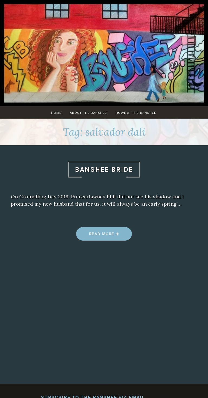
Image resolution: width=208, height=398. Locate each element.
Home (56, 113)
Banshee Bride (104, 169)
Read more (103, 236)
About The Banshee (89, 113)
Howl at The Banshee (137, 113)
